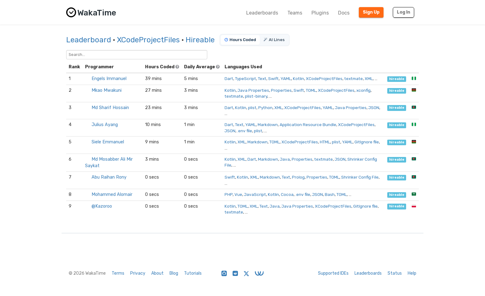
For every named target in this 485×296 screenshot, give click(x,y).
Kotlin (298, 78)
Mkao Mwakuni (107, 90)
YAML (286, 78)
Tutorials (193, 273)
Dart (229, 78)
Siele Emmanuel (108, 142)
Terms (118, 273)
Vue (238, 194)
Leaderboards (262, 13)
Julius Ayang (105, 124)
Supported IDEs (333, 273)
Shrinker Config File (360, 177)
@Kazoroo (102, 206)
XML (369, 78)
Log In (403, 12)
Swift (273, 78)
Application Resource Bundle (308, 124)
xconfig (363, 90)
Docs (344, 13)
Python (265, 107)
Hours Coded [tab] (240, 39)
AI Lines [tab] (274, 39)
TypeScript (245, 78)
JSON (373, 107)
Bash (330, 194)
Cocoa (287, 194)
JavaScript (255, 194)
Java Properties (253, 90)
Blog (174, 273)
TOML (311, 90)
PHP (229, 194)
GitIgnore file (366, 141)
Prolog (298, 177)
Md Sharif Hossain (110, 107)
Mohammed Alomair (112, 194)
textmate (353, 78)
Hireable (200, 40)
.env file (244, 130)
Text (262, 78)
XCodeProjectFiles (148, 40)
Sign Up (371, 12)
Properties (281, 90)
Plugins (320, 13)
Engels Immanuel (109, 78)
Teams (294, 13)
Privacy (137, 273)
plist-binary (256, 96)
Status (395, 273)
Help (412, 273)
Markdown (268, 124)
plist (252, 107)
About (157, 273)
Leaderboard (88, 40)
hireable (396, 79)
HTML (325, 141)
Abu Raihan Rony (109, 177)
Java (285, 159)
